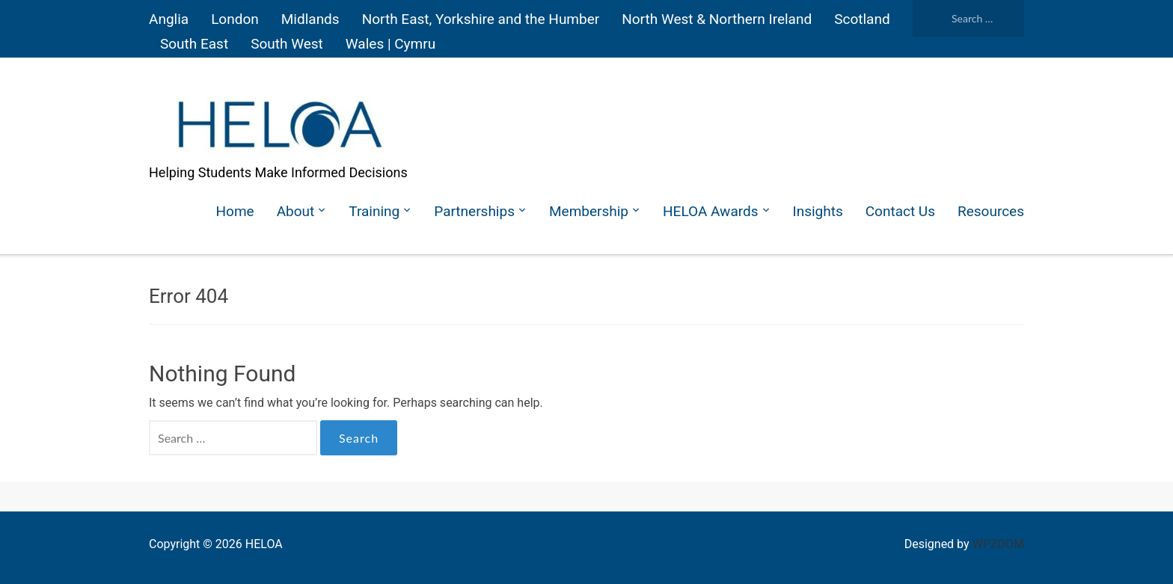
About (296, 211)
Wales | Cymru (390, 43)
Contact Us (900, 211)
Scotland (861, 19)
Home (235, 211)
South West (287, 43)
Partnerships (474, 211)
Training (374, 211)
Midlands (310, 19)
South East (194, 43)
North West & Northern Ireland (717, 19)
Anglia (169, 19)
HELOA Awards (710, 211)
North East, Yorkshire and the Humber (481, 19)
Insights (818, 211)
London (235, 19)
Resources (991, 211)
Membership (588, 211)
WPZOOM (998, 544)
